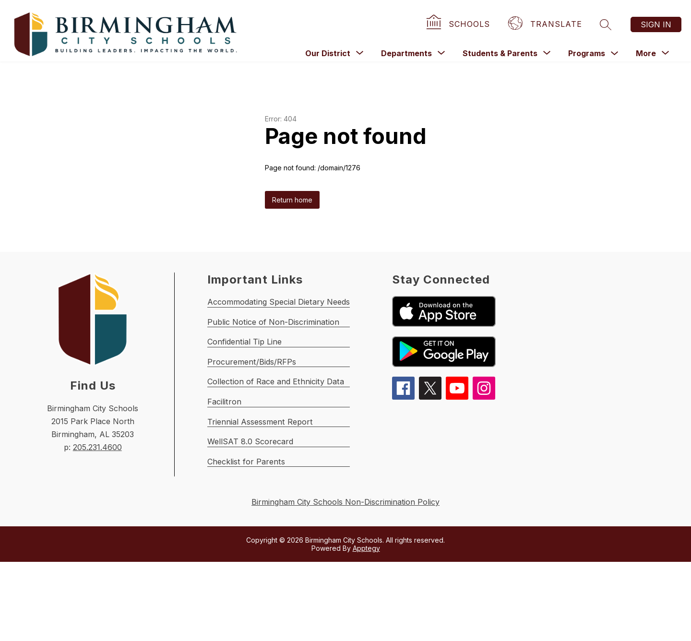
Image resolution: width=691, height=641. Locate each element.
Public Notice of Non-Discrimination (279, 342)
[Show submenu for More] (646, 53)
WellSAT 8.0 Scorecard (253, 509)
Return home (292, 200)
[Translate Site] (546, 24)
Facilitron (225, 453)
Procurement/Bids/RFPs (254, 397)
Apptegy (366, 627)
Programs (586, 53)
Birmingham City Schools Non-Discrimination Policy (345, 581)
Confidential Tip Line (248, 370)
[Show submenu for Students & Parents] (500, 53)
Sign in (656, 24)
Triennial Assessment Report (263, 481)
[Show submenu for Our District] (327, 53)
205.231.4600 (97, 447)
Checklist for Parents (248, 537)
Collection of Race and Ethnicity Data (281, 425)
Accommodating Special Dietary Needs (285, 314)
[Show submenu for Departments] (406, 53)
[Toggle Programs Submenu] (614, 53)
